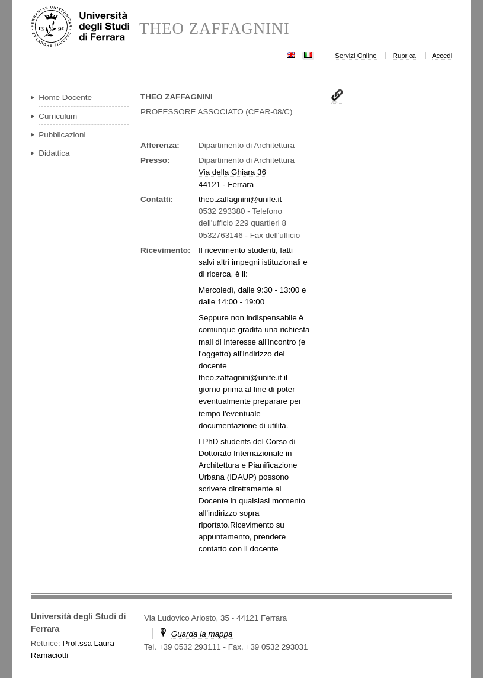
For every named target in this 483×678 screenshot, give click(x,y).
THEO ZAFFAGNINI (214, 29)
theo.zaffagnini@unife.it (240, 199)
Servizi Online (355, 55)
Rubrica (404, 55)
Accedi (442, 55)
